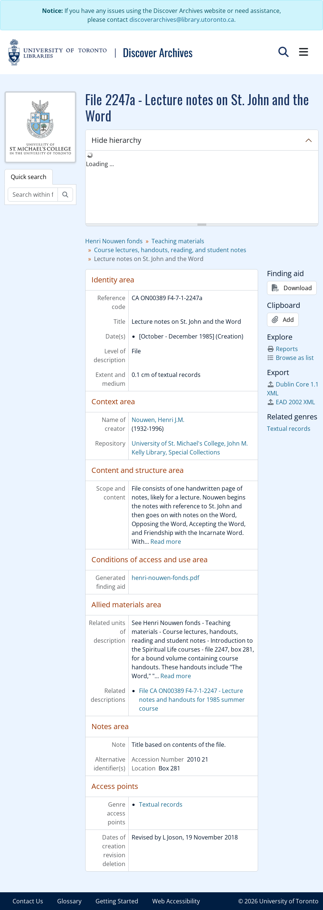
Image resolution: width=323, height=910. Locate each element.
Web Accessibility (176, 901)
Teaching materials (178, 241)
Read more (165, 542)
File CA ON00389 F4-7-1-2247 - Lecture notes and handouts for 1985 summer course (192, 699)
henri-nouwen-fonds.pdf (165, 578)
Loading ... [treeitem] (100, 164)
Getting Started (116, 901)
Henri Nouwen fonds (114, 241)
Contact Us (28, 901)
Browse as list (290, 358)
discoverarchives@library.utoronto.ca (181, 20)
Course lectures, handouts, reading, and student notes (170, 250)
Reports (282, 349)
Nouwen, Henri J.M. (158, 420)
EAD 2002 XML (291, 402)
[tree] (202, 187)
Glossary (69, 901)
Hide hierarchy (116, 140)
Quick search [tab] (28, 177)
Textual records (161, 804)
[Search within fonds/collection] (33, 195)
